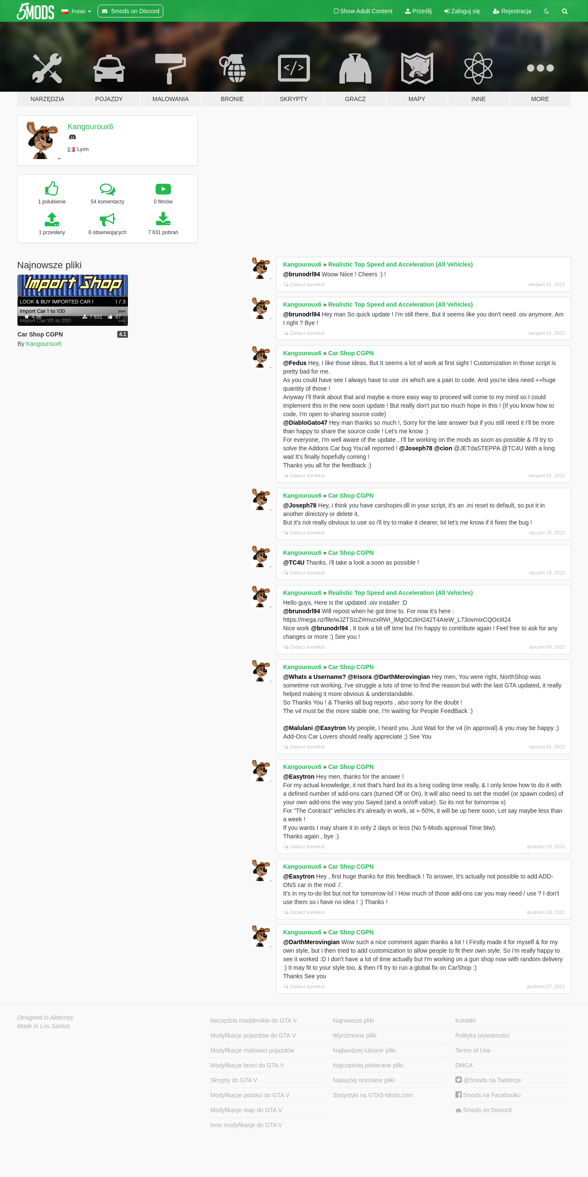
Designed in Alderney (45, 1017)
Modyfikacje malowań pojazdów (252, 1050)
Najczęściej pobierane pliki (368, 1065)
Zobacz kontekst (304, 284)
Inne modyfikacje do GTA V (246, 1125)
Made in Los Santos (43, 1026)
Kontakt (465, 1020)
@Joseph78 (415, 448)
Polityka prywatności (482, 1035)
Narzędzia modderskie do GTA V (253, 1020)
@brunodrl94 (301, 274)
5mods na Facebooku (488, 1095)
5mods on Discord (483, 1110)
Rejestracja (512, 11)
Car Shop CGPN (351, 353)
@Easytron (330, 728)
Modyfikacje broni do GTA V (247, 1065)
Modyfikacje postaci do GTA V (250, 1095)
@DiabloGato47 (305, 422)
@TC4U (293, 562)
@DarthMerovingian (402, 676)
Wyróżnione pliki (355, 1035)
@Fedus (295, 362)
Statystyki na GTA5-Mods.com (373, 1095)
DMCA (464, 1065)
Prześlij (418, 11)
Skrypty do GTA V (233, 1080)
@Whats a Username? (314, 676)
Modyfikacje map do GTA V (246, 1110)
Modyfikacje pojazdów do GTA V (253, 1035)
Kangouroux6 (90, 126)
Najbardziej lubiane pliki (364, 1050)
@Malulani (298, 728)
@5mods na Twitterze (488, 1080)
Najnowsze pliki (353, 1020)
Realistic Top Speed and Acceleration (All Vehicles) (400, 264)
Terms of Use (472, 1050)
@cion (443, 448)
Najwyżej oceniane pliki (364, 1080)
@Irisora (359, 676)
